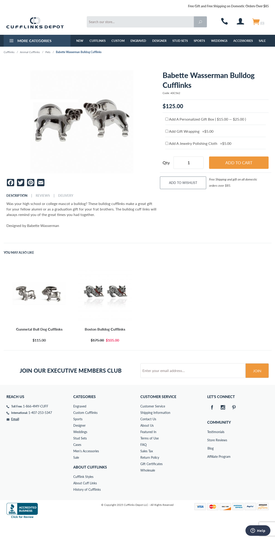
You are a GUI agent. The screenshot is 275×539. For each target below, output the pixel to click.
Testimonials (210, 449)
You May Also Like (19, 252)
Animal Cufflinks (30, 52)
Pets (47, 52)
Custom (118, 41)
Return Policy (149, 475)
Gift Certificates (151, 481)
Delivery (65, 195)
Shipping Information (155, 430)
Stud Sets (180, 41)
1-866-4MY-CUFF (35, 424)
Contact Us (148, 436)
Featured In (148, 449)
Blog (210, 466)
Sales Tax (146, 468)
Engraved (138, 41)
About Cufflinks (90, 484)
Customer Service (152, 424)
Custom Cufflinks (85, 430)
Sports (199, 41)
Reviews (43, 195)
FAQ (143, 462)
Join (257, 388)
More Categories (30, 41)
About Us (147, 443)
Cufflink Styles (83, 494)
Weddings (219, 41)
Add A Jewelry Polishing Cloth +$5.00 (198, 143)
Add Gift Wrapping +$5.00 (189, 131)
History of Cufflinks (87, 507)
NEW (79, 41)
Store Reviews (210, 457)
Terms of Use (149, 456)
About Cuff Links (85, 500)
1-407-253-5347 (40, 430)
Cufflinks (98, 41)
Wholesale (147, 488)
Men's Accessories (86, 468)
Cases (77, 462)
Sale (262, 41)
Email (15, 436)
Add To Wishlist (183, 183)
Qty (166, 162)
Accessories (243, 41)
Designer (159, 41)
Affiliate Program (210, 474)
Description (16, 195)
